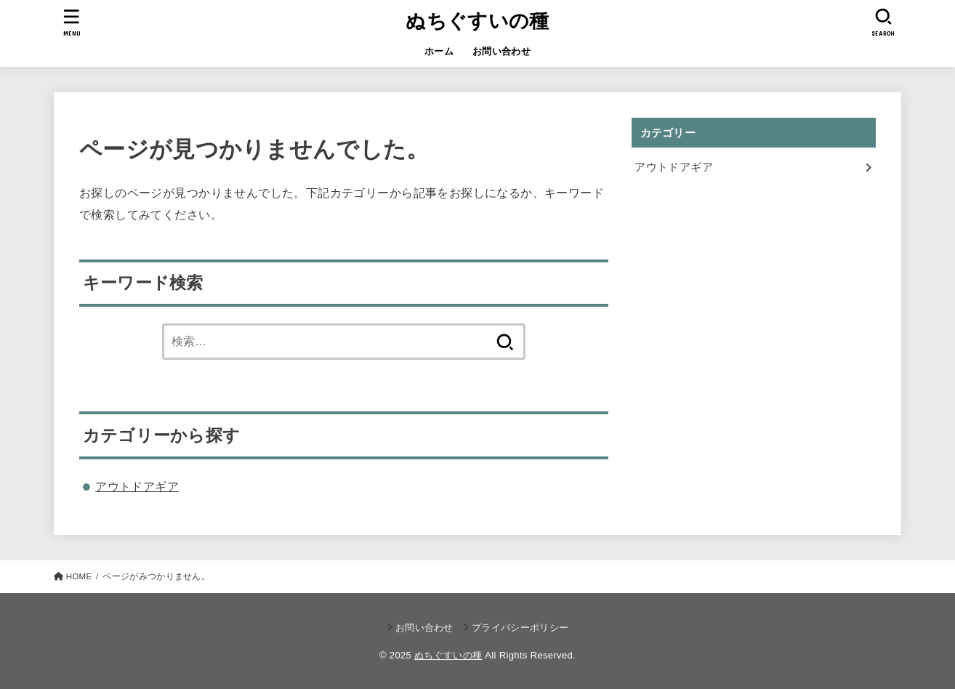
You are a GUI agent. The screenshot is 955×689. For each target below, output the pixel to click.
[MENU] (72, 22)
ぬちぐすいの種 (477, 21)
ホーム (439, 51)
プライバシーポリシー (520, 627)
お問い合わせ (501, 51)
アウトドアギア (137, 486)
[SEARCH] (883, 22)
